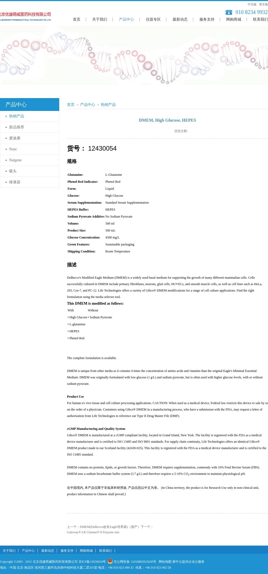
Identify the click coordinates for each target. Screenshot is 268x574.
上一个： (104, 527)
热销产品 (108, 105)
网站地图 (164, 562)
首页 (76, 19)
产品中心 (87, 105)
